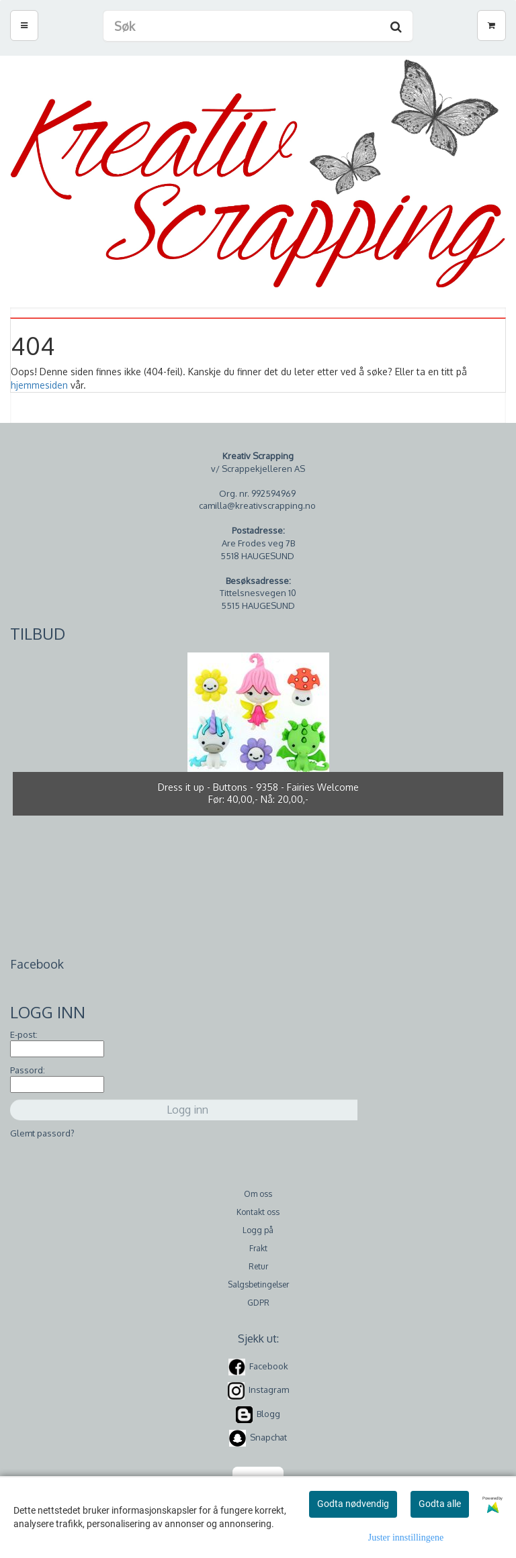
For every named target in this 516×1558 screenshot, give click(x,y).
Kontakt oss (258, 1212)
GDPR (258, 1303)
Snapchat (268, 1437)
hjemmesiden (39, 385)
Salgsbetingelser (258, 1284)
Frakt (258, 1248)
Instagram (269, 1390)
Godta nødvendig (353, 1503)
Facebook (268, 1366)
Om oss (258, 1194)
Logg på (258, 1230)
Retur (258, 1266)
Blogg (268, 1413)
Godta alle (440, 1503)
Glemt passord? (42, 1133)
